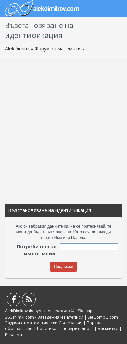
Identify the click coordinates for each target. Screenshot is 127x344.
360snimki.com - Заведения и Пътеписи (44, 317)
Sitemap (85, 311)
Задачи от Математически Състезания (43, 323)
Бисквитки (108, 329)
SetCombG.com (103, 317)
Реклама (13, 334)
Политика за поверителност (65, 329)
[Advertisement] (63, 127)
